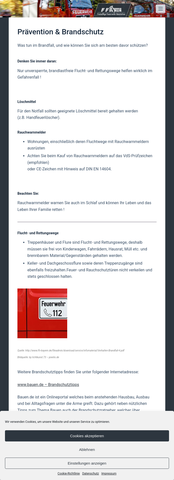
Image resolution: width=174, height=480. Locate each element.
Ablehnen (87, 449)
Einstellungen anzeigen (87, 463)
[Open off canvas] (160, 8)
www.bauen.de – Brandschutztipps (48, 384)
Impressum (108, 473)
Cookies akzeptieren (87, 436)
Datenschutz (90, 473)
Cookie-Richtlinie (69, 473)
